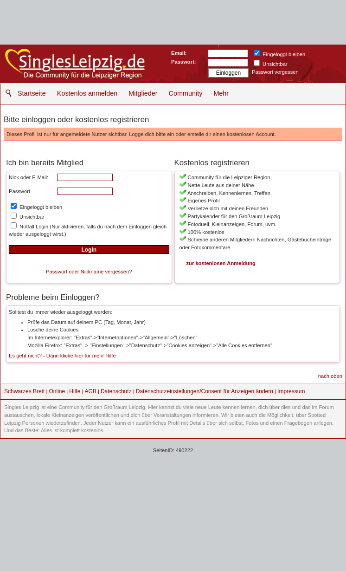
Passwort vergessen (275, 72)
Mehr (221, 93)
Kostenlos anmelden (87, 93)
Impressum (291, 391)
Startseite (32, 93)
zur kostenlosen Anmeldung (221, 263)
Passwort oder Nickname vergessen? (89, 271)
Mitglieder (142, 93)
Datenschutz (116, 391)
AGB (90, 391)
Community (186, 93)
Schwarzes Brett (24, 391)
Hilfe (74, 391)
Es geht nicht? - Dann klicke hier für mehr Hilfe (62, 355)
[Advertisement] (173, 504)
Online (57, 391)
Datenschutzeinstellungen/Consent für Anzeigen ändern (204, 391)
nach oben (330, 376)
